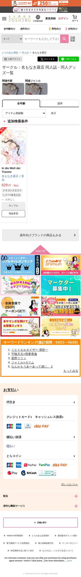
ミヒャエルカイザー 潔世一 (29, 350)
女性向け (71, 28)
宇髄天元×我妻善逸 (24, 354)
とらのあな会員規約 (40, 536)
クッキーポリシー (70, 543)
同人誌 (25, 52)
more (69, 561)
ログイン (63, 18)
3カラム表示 (61, 113)
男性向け (54, 28)
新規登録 (50, 18)
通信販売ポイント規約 (67, 536)
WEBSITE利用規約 (15, 536)
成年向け (25, 28)
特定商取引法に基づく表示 (22, 551)
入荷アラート (12, 59)
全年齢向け (9, 28)
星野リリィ (18, 358)
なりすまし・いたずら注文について (57, 551)
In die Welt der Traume (11, 170)
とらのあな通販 (10, 52)
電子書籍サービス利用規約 (17, 543)
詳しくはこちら (69, 484)
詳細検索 (72, 38)
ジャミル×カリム (22, 362)
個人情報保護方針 (46, 543)
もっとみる (70, 371)
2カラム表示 (68, 113)
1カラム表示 (75, 113)
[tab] (60, 103)
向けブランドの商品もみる (40, 235)
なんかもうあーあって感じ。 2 (32, 366)
